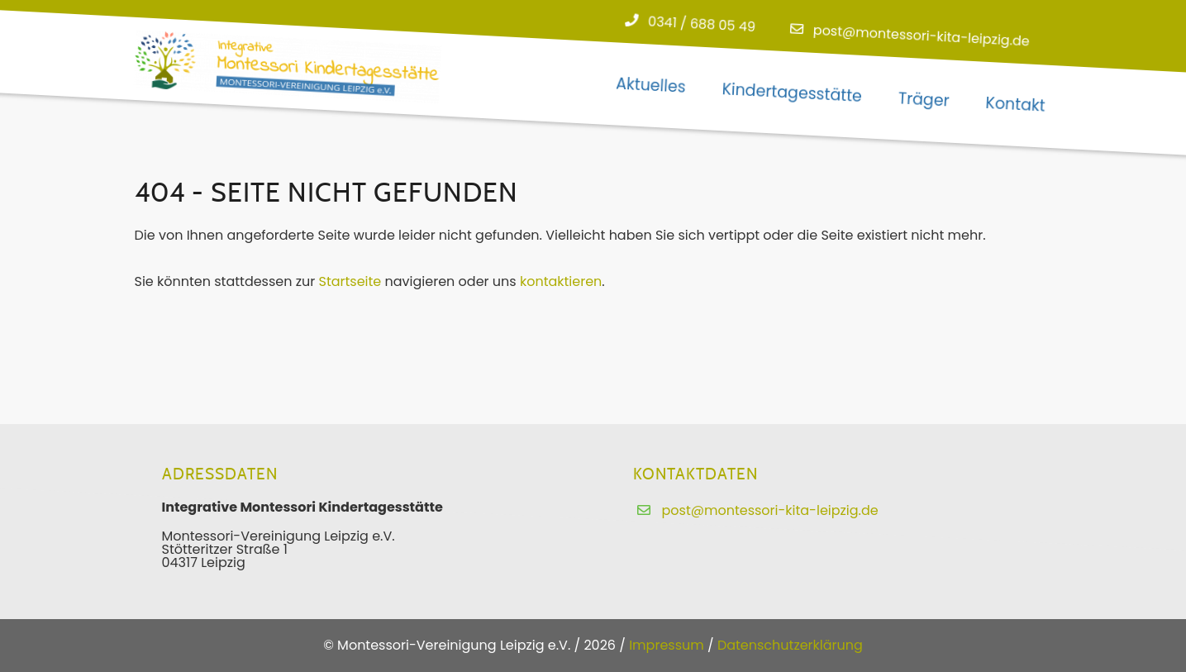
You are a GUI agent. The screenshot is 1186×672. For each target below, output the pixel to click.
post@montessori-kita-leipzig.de (921, 36)
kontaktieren (561, 281)
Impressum (666, 645)
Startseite (350, 281)
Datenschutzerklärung (790, 645)
